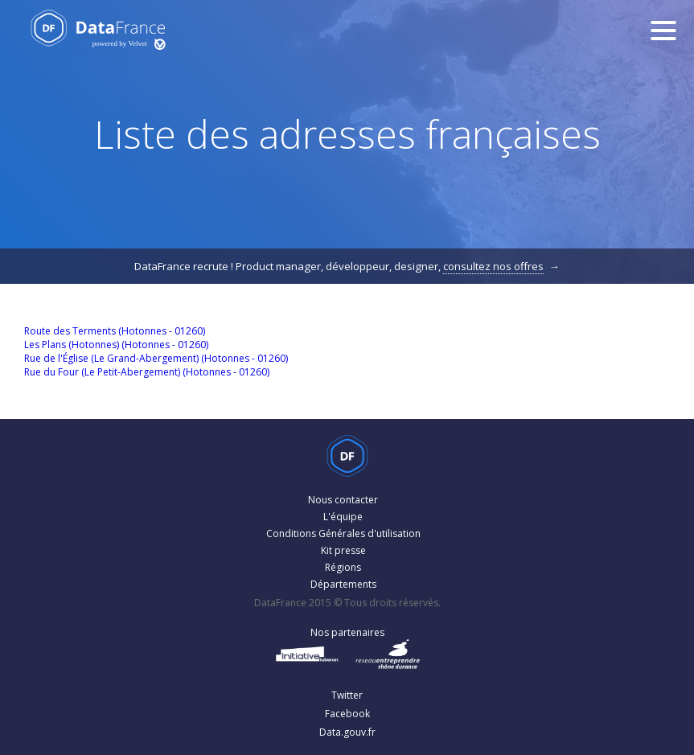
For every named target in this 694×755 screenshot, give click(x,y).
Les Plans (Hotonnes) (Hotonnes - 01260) (116, 344)
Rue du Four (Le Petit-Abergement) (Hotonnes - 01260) (146, 372)
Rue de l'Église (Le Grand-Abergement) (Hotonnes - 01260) (156, 358)
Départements (343, 584)
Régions (343, 567)
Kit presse (343, 550)
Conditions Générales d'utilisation (343, 533)
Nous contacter (343, 500)
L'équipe (343, 516)
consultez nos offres (493, 266)
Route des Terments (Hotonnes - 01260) (114, 331)
